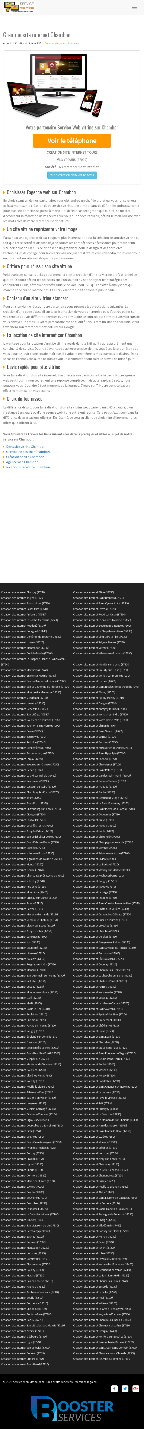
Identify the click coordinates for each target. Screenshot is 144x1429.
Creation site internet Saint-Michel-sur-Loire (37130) (31, 837)
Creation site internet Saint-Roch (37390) (24, 803)
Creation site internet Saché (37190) (94, 792)
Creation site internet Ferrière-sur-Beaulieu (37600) (102, 1336)
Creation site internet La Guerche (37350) (97, 1114)
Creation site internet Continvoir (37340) (24, 1259)
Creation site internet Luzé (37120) (21, 998)
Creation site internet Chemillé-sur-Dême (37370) (101, 970)
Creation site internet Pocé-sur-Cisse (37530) (99, 614)
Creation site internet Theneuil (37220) (95, 759)
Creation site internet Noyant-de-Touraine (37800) (102, 1314)
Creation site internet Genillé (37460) (22, 870)
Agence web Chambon (22, 462)
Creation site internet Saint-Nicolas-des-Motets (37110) (33, 1325)
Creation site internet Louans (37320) (22, 642)
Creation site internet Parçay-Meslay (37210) (98, 698)
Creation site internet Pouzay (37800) (22, 1270)
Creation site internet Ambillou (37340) (23, 742)
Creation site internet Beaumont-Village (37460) (100, 798)
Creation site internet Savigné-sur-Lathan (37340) (101, 942)
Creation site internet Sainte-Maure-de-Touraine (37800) (33, 681)
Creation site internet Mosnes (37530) (95, 1070)
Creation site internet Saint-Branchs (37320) (98, 598)
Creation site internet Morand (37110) (23, 1275)
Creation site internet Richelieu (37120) (23, 981)
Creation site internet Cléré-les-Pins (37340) (26, 1075)
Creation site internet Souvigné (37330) (24, 1198)
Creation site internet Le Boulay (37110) (96, 864)
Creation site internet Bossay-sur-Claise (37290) (101, 1231)
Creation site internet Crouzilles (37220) (24, 1203)
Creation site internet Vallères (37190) (95, 1303)
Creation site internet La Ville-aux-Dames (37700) (101, 1003)
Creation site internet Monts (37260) (22, 864)
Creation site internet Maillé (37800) (21, 1003)
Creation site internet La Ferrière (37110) (96, 1203)
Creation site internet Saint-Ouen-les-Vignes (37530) (31, 1142)
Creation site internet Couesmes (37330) (97, 814)
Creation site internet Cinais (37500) (94, 1242)
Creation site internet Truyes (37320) (22, 598)
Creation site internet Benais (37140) (22, 770)
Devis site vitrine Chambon (25, 446)
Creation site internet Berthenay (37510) (24, 1303)
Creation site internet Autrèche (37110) (24, 887)
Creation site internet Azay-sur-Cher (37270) (26, 931)
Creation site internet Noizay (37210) (94, 1075)
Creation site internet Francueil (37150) (23, 1042)
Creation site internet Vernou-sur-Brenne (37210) (101, 675)
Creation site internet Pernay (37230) (94, 1236)
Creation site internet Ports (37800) (93, 831)
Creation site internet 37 (28, 43)
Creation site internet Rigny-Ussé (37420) (25, 1120)
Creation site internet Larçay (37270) (22, 759)
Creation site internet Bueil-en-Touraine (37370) (100, 920)
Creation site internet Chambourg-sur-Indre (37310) (31, 809)
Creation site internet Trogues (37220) (95, 787)
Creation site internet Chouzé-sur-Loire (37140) (100, 1281)
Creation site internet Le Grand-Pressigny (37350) (102, 1309)
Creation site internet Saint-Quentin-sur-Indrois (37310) (105, 1086)
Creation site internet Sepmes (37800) (23, 1242)
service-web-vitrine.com (28, 1382)
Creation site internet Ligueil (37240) (22, 1164)
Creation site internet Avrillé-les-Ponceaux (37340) (30, 1292)
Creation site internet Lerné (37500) (93, 1031)
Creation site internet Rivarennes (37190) (25, 781)
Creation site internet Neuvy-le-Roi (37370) (97, 992)
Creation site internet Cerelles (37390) (95, 936)
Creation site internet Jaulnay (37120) (94, 737)
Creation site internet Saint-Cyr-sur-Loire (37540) (101, 603)
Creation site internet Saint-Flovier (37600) (25, 1348)
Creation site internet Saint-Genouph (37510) (27, 1281)
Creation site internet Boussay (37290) (95, 742)
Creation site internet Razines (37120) (23, 1286)
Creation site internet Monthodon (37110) (25, 648)
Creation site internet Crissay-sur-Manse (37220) (29, 898)
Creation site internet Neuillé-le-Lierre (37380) (27, 1086)
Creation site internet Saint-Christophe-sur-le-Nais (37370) (106, 903)
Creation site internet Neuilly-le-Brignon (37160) (100, 1186)
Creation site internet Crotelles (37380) (95, 925)
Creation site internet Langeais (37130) (23, 1103)
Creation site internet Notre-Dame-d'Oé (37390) (100, 720)
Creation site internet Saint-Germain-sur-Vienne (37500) (33, 975)
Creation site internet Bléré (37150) (93, 592)
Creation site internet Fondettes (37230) (96, 1081)
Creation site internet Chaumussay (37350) (26, 1264)
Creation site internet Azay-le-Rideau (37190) (27, 831)
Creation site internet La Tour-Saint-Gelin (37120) (101, 1275)
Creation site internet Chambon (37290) (96, 931)
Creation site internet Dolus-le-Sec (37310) (25, 1009)
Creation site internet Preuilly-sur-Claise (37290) (100, 670)
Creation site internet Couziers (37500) (23, 1070)
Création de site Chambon (25, 457)
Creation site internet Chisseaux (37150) (24, 1309)
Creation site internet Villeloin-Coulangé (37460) (28, 1109)
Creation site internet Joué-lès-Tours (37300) (27, 825)
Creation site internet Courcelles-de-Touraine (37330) (32, 1125)
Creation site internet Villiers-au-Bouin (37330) (27, 853)
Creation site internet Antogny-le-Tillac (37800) (100, 709)
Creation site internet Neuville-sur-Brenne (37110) (102, 1359)
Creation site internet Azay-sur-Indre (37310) (99, 1159)
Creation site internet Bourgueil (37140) (24, 631)
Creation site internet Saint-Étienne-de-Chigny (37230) (104, 1053)
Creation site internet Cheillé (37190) (22, 1170)
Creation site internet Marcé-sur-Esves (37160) (28, 1181)
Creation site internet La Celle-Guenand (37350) (100, 1170)
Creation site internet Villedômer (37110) (24, 698)
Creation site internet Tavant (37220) (94, 1248)
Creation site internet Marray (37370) (94, 887)
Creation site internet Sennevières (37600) (26, 748)
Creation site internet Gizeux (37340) (22, 1220)
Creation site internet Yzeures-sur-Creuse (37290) (30, 764)
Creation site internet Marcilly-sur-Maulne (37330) (101, 870)
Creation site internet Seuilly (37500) (22, 1298)
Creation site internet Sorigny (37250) (95, 881)
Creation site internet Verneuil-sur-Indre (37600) (100, 714)
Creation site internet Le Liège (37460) (95, 892)
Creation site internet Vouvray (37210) (95, 998)
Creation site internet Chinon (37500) (94, 725)
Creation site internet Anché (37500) (94, 1064)
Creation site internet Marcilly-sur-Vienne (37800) (101, 664)
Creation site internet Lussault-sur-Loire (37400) (28, 787)
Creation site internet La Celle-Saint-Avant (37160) (30, 1214)
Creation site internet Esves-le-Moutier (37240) (100, 1259)
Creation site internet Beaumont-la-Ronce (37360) (102, 625)
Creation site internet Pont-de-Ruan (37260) (26, 1314)
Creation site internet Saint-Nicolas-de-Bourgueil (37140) (106, 687)
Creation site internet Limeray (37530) (23, 703)
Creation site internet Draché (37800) (22, 1192)
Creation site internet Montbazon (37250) (25, 1248)
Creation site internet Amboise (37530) (23, 614)
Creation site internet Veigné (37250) (22, 1136)
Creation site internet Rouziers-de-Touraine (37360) (31, 720)
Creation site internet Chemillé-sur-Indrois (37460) (102, 1320)
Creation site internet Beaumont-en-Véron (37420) (102, 1270)
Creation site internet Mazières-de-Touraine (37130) (31, 1064)
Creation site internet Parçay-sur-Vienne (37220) (28, 1025)
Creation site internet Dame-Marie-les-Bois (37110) (102, 1209)
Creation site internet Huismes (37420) (23, 1020)
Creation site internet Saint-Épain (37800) (97, 1036)
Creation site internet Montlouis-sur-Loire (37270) (29, 992)
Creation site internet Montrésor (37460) (24, 892)
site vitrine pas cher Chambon (28, 451)
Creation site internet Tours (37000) (21, 798)
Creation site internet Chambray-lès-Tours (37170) (30, 792)
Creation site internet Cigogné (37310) (23, 814)
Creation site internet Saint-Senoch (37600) (98, 731)
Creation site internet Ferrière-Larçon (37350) (27, 753)
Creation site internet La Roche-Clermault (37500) (29, 620)
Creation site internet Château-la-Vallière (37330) (101, 909)
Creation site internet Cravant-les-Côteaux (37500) (102, 914)
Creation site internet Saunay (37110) (22, 1236)
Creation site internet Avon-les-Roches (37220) (28, 1148)
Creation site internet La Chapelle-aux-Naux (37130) (102, 631)
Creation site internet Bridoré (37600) (22, 1359)
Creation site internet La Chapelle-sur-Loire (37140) (102, 975)
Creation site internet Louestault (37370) (24, 1209)
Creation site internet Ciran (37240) (21, 1131)
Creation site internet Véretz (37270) (94, 648)
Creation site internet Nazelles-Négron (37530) (100, 1125)
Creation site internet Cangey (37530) (95, 703)
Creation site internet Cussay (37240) (22, 986)
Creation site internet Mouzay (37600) (95, 1142)
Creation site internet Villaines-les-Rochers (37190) (102, 653)
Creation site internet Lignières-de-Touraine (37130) (31, 637)
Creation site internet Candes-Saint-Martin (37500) (102, 775)
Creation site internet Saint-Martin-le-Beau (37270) (102, 1131)
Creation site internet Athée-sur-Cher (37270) (27, 1092)
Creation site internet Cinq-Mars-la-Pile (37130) (100, 637)
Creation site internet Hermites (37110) (96, 1153)
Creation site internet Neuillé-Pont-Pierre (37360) (101, 1059)
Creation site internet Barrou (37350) (22, 909)
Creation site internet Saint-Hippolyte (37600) (99, 753)
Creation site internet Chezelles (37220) (96, 1042)
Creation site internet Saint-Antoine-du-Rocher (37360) (104, 948)
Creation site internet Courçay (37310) (95, 964)
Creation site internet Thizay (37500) (94, 692)
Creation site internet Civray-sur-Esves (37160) (28, 925)
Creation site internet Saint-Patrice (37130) (97, 770)
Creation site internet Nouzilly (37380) (23, 1081)
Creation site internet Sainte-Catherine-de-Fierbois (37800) (35, 687)
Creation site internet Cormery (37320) (23, 1175)
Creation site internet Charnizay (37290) (96, 1164)
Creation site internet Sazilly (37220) (22, 1320)
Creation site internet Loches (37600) (94, 681)
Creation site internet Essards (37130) (95, 1286)
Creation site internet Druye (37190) (94, 820)
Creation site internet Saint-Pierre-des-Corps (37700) (104, 809)
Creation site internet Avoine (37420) (22, 1331)
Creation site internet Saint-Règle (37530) (25, 714)
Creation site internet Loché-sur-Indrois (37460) (28, 775)
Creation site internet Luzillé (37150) (94, 1136)
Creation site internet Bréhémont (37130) (97, 1020)
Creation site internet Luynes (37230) (22, 1186)
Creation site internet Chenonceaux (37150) (98, 1175)
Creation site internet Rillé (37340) (92, 1103)
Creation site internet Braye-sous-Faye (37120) (100, 1048)
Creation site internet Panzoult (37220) (23, 820)
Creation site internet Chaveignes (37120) (97, 764)
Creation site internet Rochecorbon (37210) (98, 875)
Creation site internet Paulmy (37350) (94, 986)
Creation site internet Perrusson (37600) (96, 953)
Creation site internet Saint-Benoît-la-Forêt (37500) (30, 1053)
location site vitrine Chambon (28, 467)
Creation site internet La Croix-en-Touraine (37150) (102, 620)
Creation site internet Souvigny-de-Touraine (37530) (103, 1214)
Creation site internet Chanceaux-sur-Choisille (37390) (104, 1353)
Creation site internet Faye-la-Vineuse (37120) (99, 1098)
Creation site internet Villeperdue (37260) (25, 1059)
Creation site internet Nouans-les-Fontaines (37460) (103, 1264)
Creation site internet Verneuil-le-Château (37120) (29, 920)
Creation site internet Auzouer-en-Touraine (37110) (102, 748)
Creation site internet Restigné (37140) (23, 625)
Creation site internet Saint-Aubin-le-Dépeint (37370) (103, 1342)
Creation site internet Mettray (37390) (95, 848)
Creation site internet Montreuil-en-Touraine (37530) (31, 692)
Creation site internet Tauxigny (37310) (23, 737)
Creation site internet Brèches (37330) (95, 1148)
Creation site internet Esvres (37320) (94, 609)
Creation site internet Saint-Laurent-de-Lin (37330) (30, 1225)
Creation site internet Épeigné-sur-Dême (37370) (29, 1036)
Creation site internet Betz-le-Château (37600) (100, 781)
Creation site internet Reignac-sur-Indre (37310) (28, 964)
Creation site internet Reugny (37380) (23, 1031)
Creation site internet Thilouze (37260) (95, 898)
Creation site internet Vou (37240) (20, 942)
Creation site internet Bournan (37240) (23, 1353)
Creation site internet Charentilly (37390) (96, 837)
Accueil (7, 43)
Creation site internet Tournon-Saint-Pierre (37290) (30, 725)
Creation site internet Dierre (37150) (22, 731)
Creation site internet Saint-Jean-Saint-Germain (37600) (105, 1348)
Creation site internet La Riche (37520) (95, 1292)
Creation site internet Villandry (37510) (23, 881)
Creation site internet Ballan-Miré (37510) (24, 609)
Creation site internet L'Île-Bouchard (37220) (98, 959)
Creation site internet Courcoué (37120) (24, 948)
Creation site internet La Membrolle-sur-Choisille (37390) (105, 1120)
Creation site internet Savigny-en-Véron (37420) (28, 1098)
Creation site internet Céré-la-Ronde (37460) (26, 653)
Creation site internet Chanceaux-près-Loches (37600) (32, 875)
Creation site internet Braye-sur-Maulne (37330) (28, 675)
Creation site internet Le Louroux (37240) (96, 1092)
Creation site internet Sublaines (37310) (24, 1014)
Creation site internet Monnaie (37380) (23, 970)
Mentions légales (86, 1382)
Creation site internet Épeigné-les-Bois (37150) (100, 1014)
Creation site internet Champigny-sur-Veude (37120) (103, 842)
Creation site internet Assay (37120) (22, 903)
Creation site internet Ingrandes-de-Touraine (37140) (31, 859)
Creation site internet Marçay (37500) (94, 825)
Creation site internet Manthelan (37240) (24, 670)
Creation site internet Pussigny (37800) (95, 1109)
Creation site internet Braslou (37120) (22, 1159)
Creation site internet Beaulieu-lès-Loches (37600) (30, 1048)
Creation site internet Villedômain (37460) (97, 1225)
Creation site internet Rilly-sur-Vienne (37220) (99, 642)
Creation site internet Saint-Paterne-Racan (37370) (30, 842)
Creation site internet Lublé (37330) (93, 1253)
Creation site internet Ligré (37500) (21, 1342)
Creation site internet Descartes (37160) (24, 709)
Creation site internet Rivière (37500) (94, 859)
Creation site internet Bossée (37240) (23, 848)
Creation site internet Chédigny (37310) (96, 1025)
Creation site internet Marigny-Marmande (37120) (29, 914)
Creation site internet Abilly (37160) (93, 1192)
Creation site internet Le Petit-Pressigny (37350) (101, 803)
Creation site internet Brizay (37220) (94, 1181)
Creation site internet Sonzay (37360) (22, 1153)
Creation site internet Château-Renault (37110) (100, 981)
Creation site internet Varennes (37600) (24, 936)
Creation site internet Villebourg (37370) (24, 1336)
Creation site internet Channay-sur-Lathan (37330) (102, 1325)
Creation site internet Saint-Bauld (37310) (25, 1364)
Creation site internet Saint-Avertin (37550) (98, 1009)
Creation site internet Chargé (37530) (94, 1220)
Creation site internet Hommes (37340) (23, 1253)
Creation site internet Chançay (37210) (23, 592)
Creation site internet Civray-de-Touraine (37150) (29, 1114)
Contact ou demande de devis (72, 175)
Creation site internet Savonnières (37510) (25, 603)
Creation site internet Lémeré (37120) (23, 953)
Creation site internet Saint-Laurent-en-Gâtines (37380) (105, 1198)
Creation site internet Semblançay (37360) (25, 1231)
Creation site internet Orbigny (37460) (95, 1331)
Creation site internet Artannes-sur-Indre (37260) (101, 853)
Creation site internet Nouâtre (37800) (23, 959)
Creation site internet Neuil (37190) (93, 1298)
